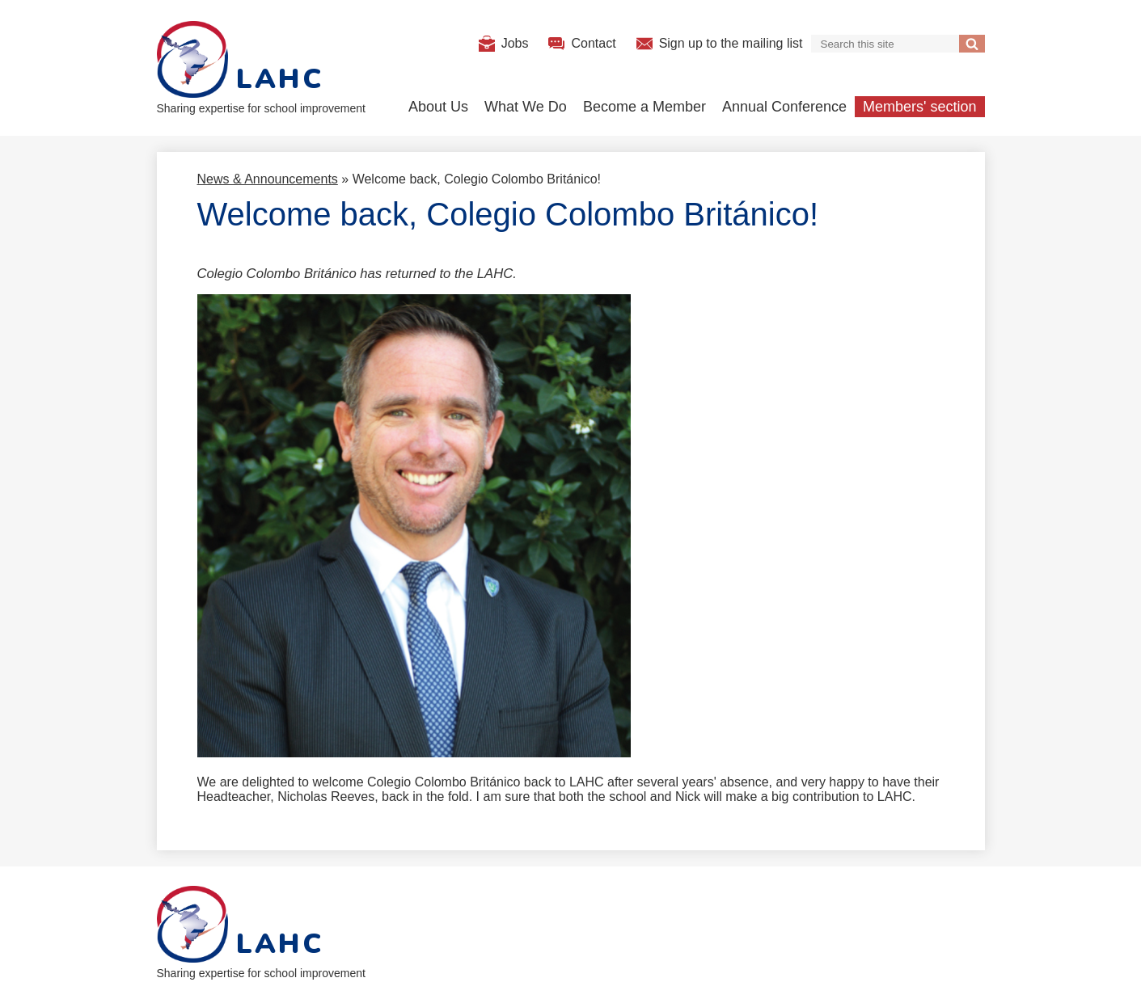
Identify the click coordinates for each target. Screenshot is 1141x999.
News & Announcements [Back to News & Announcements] (267, 179)
